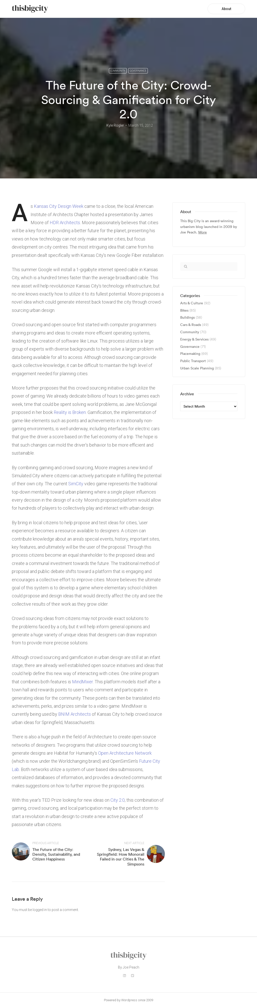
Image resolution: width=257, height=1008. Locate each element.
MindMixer (82, 681)
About (226, 9)
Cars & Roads (190, 325)
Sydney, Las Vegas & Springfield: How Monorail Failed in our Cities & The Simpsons (120, 857)
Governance (138, 70)
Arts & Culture (191, 303)
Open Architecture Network (125, 753)
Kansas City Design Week (58, 206)
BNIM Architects (74, 714)
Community (117, 70)
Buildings (187, 317)
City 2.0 (117, 800)
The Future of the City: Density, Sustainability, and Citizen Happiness (56, 854)
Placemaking (190, 354)
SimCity (75, 483)
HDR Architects (65, 222)
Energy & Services (194, 339)
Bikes (184, 310)
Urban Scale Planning (197, 368)
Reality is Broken (70, 412)
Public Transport (193, 361)
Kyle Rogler (115, 125)
